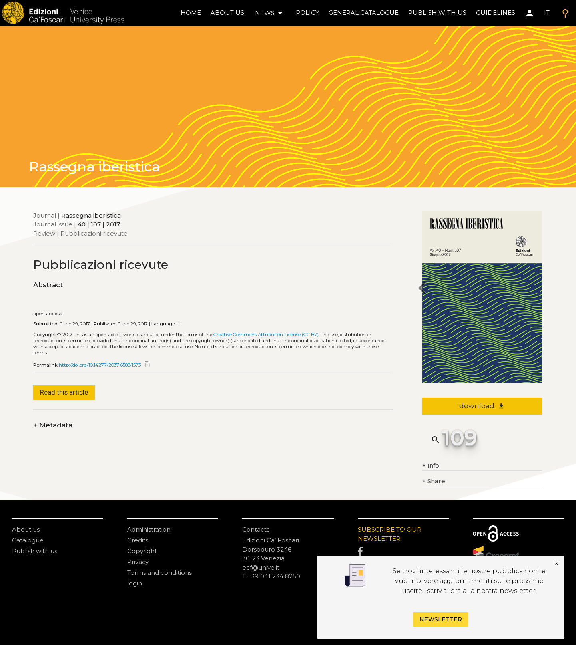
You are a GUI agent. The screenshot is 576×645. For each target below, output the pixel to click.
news (270, 13)
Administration (149, 529)
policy (307, 12)
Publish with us (437, 12)
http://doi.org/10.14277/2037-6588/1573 (100, 365)
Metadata (52, 425)
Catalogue (28, 540)
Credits (137, 540)
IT (547, 12)
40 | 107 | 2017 (99, 224)
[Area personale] (529, 13)
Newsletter (440, 619)
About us (227, 12)
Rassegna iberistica (91, 215)
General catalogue (364, 12)
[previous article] (422, 289)
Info (430, 465)
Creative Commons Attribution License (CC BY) (266, 334)
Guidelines (495, 12)
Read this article (64, 392)
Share (433, 481)
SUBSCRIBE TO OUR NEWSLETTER (389, 534)
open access (47, 313)
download (481, 406)
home (191, 12)
